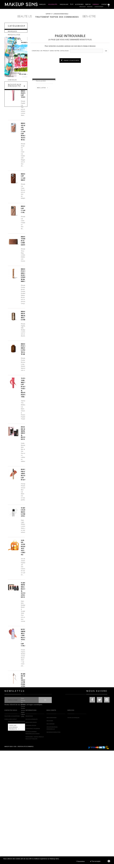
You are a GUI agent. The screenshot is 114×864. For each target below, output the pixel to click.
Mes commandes (51, 829)
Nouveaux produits (14, 144)
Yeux (10, 65)
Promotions (29, 829)
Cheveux (12, 48)
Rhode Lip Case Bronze (24, 238)
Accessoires (14, 52)
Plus (71, 4)
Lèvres (11, 68)
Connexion (89, 6)
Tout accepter (95, 861)
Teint (11, 62)
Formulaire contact (10, 833)
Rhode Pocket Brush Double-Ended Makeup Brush (25, 336)
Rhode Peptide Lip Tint (25, 155)
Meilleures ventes (31, 836)
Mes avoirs (50, 833)
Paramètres (80, 861)
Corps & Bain (12, 44)
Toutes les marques (73, 829)
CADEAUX (12, 58)
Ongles (11, 72)
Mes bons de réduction (53, 844)
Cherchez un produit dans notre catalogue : (51, 50)
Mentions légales (30, 839)
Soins (11, 78)
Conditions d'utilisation (32, 842)
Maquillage (14, 37)
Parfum (11, 55)
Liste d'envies (45, 81)
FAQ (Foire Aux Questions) (12, 829)
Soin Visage (14, 40)
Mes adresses (50, 836)
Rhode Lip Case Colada (24, 270)
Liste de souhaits (99, 6)
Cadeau (12, 89)
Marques (12, 33)
